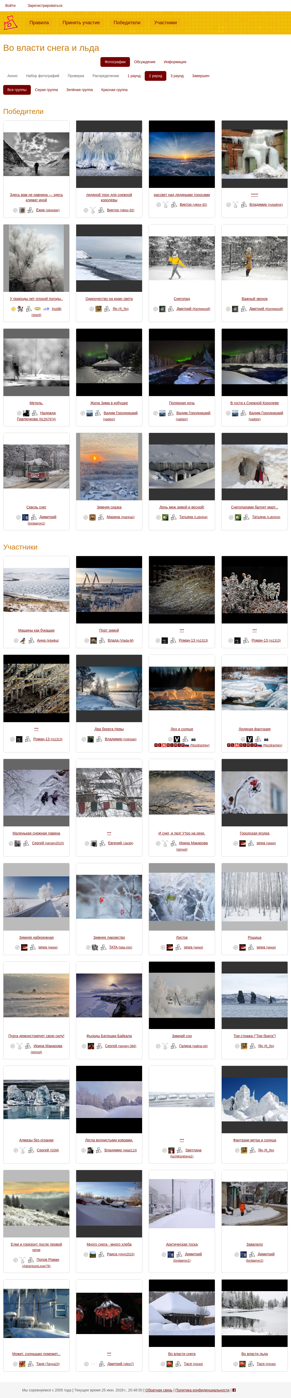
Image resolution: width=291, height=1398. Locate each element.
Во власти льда (254, 1354)
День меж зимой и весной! (181, 507)
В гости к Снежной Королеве (254, 403)
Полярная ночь (182, 403)
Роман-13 (193, 640)
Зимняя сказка (109, 507)
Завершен (200, 76)
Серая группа (46, 90)
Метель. (36, 403)
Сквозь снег (36, 507)
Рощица (254, 937)
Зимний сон (182, 1036)
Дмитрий (193, 309)
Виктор (120, 210)
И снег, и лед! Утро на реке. (181, 833)
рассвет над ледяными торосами (182, 195)
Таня (48, 1364)
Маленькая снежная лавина (36, 833)
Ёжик (48, 210)
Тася (193, 1364)
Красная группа (114, 90)
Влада (121, 640)
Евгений (120, 843)
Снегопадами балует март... (254, 507)
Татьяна (193, 517)
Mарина (120, 517)
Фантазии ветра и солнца (254, 1140)
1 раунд (134, 76)
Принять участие (83, 22)
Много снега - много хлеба (109, 1244)
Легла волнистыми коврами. (109, 1140)
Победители (129, 22)
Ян (121, 309)
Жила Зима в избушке (109, 403)
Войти (10, 5)
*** (182, 630)
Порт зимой (109, 630)
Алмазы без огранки (36, 1140)
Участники (167, 22)
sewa (266, 843)
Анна (48, 640)
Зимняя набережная (36, 937)
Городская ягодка (254, 833)
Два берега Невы (109, 729)
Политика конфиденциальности (202, 1390)
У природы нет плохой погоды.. (36, 299)
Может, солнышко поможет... (36, 1354)
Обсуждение (145, 62)
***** (254, 195)
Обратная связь (159, 1390)
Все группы (17, 90)
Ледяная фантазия (254, 729)
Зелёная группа (79, 90)
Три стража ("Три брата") (255, 1036)
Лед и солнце (182, 729)
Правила (41, 22)
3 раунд (177, 76)
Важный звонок (255, 299)
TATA (120, 947)
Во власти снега (182, 1354)
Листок (182, 937)
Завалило (254, 1244)
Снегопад (182, 299)
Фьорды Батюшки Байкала (109, 1036)
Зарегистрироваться (45, 5)
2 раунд (155, 76)
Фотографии (115, 62)
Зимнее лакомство (109, 937)
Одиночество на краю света (109, 299)
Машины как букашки (36, 630)
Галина (193, 1046)
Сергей (48, 843)
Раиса (120, 1254)
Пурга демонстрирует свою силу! (36, 1036)
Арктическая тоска (182, 1244)
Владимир (266, 204)
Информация (175, 62)
